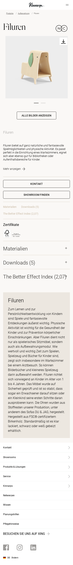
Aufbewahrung (23, 13)
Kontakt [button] (36, 183)
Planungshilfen (11, 514)
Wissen (7, 504)
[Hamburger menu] (67, 5)
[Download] (63, 42)
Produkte (9, 13)
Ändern (14, 557)
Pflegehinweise (11, 524)
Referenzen (9, 495)
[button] (36, 195)
